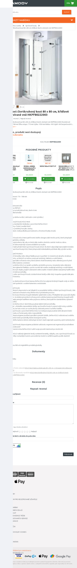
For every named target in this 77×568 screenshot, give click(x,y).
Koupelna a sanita (15, 26)
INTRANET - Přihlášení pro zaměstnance (17, 550)
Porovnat (11, 182)
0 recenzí (15, 118)
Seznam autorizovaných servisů (15, 518)
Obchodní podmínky (10, 507)
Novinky (5, 544)
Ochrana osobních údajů (12, 510)
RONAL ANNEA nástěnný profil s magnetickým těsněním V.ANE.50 (29, 168)
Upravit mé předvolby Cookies (14, 532)
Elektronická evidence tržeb (13, 516)
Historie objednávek (10, 542)
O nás (4, 497)
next (71, 168)
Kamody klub (7, 502)
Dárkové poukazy (9, 513)
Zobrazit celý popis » (9, 126)
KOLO (10, 142)
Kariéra (5, 491)
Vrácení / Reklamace (10, 521)
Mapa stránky (7, 524)
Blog (4, 529)
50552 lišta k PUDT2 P (48, 166)
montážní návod (7, 361)
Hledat (66, 12)
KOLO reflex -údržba (9, 359)
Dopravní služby (8, 494)
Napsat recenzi (25, 118)
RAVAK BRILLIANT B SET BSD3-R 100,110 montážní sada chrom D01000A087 (66, 168)
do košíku (11, 179)
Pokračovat (68, 454)
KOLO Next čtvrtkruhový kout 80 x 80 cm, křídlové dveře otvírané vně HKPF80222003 (32, 28)
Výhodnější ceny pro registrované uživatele (19, 499)
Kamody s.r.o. (19, 553)
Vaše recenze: (8, 402)
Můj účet (5, 539)
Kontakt (5, 505)
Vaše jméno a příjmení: (12, 394)
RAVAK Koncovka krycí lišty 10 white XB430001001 (11, 168)
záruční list (5, 357)
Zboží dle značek (8, 526)
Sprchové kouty (31, 26)
